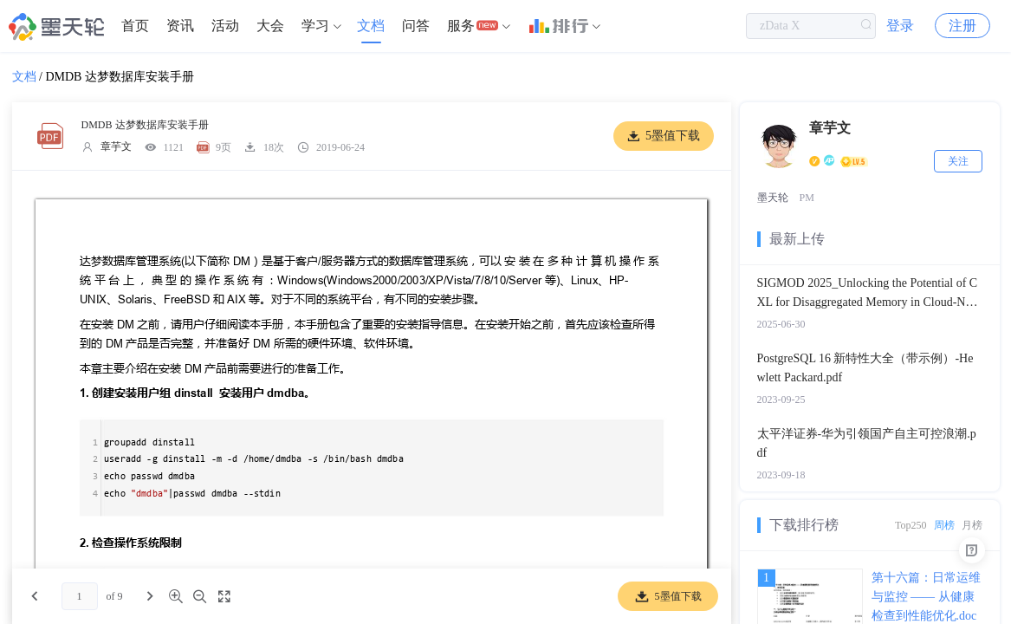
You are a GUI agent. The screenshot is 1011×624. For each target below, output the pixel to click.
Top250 (911, 525)
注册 (962, 25)
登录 (900, 25)
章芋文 (116, 146)
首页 (135, 25)
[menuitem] (135, 26)
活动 (225, 25)
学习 (315, 25)
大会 (270, 25)
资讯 (180, 25)
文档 (371, 25)
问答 (416, 25)
